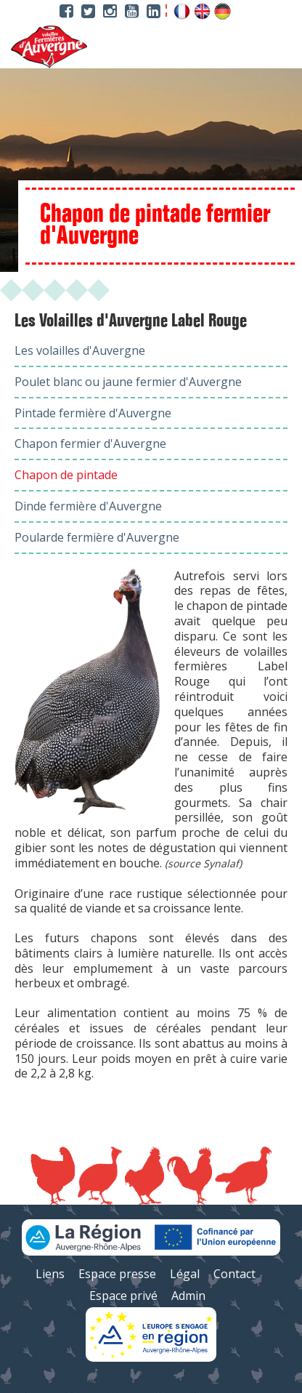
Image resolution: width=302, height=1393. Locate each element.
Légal (185, 1274)
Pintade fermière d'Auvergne (93, 413)
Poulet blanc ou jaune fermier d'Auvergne (128, 382)
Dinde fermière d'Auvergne (88, 506)
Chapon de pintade (66, 475)
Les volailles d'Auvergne (80, 350)
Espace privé (123, 1296)
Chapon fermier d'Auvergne (90, 443)
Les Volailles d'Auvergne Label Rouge (131, 321)
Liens (50, 1274)
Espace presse (117, 1274)
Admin (188, 1296)
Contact (234, 1274)
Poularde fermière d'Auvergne (97, 537)
